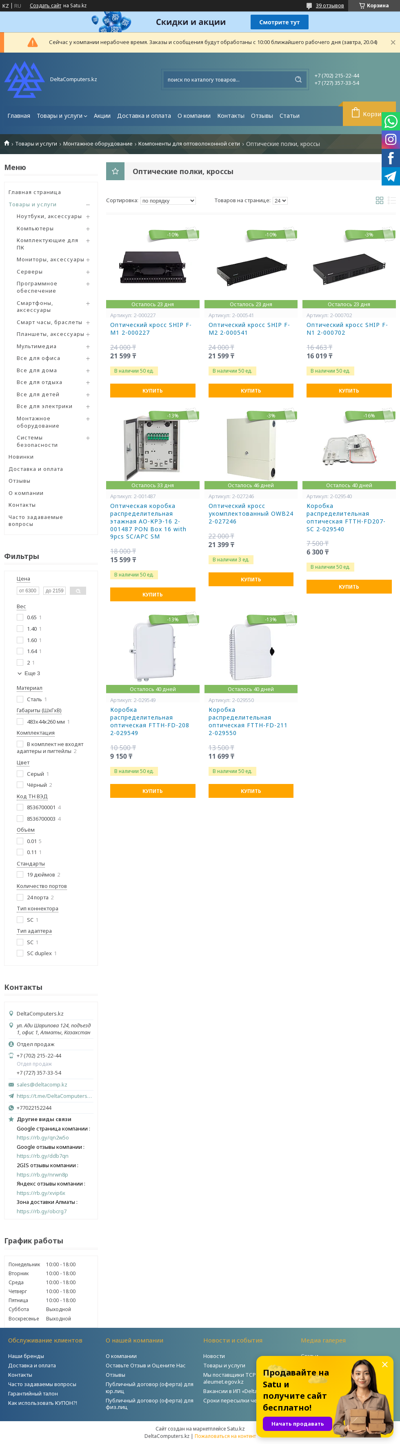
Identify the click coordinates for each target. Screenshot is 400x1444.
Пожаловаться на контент (225, 1436)
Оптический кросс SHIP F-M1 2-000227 (151, 328)
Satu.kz (236, 1428)
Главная (18, 115)
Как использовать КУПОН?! (42, 1402)
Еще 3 (32, 673)
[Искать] (298, 79)
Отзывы (262, 115)
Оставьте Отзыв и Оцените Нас (146, 1365)
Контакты (230, 115)
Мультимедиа (37, 346)
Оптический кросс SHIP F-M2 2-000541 (249, 328)
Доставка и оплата (144, 115)
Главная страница (35, 192)
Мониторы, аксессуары (50, 259)
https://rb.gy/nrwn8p (42, 1174)
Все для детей (38, 394)
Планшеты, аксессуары (50, 334)
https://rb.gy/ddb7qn (43, 1156)
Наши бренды (26, 1356)
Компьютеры (35, 228)
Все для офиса (38, 358)
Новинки (21, 456)
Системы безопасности (37, 441)
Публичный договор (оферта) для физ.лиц (149, 1404)
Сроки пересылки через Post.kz (244, 1400)
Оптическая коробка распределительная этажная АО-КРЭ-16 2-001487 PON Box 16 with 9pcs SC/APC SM (148, 521)
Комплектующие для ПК (47, 243)
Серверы (30, 271)
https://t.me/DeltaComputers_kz (55, 1096)
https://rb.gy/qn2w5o (43, 1137)
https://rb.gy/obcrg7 (42, 1211)
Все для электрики (45, 406)
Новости (214, 1356)
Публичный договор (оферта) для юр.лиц (149, 1387)
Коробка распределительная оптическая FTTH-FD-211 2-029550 (248, 721)
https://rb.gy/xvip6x (41, 1193)
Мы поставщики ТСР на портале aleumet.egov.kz (244, 1378)
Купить (152, 390)
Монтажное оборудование (98, 143)
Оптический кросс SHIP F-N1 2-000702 (347, 328)
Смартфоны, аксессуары (35, 306)
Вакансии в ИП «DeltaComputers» (245, 1391)
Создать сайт (45, 6)
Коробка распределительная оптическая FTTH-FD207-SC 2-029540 (346, 517)
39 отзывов (330, 5)
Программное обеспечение (37, 287)
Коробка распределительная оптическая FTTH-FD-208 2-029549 (149, 721)
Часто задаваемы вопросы (42, 1384)
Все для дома (37, 370)
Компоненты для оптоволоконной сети (189, 143)
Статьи (290, 115)
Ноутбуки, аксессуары (49, 216)
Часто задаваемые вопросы (36, 520)
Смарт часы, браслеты (49, 322)
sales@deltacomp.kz (42, 1084)
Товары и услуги (59, 115)
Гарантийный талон (33, 1393)
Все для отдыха (39, 382)
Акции (102, 115)
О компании (194, 115)
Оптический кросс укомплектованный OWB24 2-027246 (251, 513)
